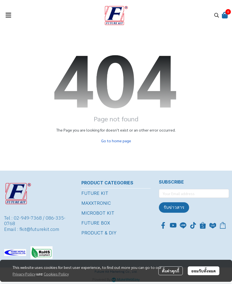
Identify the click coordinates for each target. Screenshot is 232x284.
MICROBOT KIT (97, 213)
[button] (216, 15)
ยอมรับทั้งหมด (203, 270)
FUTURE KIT (94, 193)
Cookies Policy (56, 273)
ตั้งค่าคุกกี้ (170, 270)
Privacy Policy (24, 273)
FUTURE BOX (95, 223)
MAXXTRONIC (96, 203)
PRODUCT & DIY (99, 233)
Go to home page (116, 140)
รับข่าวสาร (174, 207)
